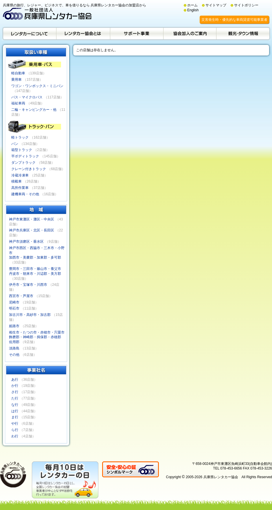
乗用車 (16, 80)
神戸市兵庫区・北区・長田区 (31, 230)
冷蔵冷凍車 (20, 175)
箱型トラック (21, 150)
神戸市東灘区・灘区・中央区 (31, 219)
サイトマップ (215, 5)
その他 (14, 355)
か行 (14, 386)
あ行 (14, 380)
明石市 (14, 308)
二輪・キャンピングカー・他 (33, 110)
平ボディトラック (25, 156)
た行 (14, 398)
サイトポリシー (246, 5)
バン (14, 144)
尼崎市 (14, 302)
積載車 (16, 181)
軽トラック (20, 137)
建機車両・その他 (25, 194)
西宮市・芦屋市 (21, 296)
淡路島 (14, 348)
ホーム (192, 5)
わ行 (14, 436)
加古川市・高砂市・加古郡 (30, 315)
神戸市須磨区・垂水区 (26, 242)
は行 (14, 411)
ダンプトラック (23, 163)
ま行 (14, 417)
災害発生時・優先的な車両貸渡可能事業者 (234, 20)
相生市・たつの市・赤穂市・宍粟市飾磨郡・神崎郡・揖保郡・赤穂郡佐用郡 (37, 337)
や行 (14, 423)
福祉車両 (18, 103)
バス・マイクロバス (27, 97)
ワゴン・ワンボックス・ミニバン (37, 86)
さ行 (14, 392)
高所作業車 (20, 188)
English (193, 10)
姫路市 (14, 326)
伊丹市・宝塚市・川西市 (28, 285)
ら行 (14, 430)
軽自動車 (18, 73)
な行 (14, 405)
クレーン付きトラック (28, 169)
